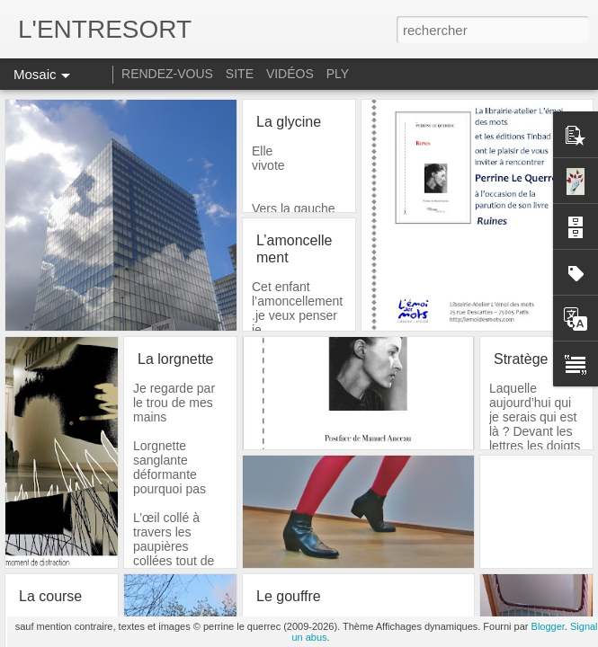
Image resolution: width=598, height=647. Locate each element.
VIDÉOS (291, 73)
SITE (240, 73)
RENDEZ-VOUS (167, 73)
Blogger (548, 626)
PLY (337, 73)
